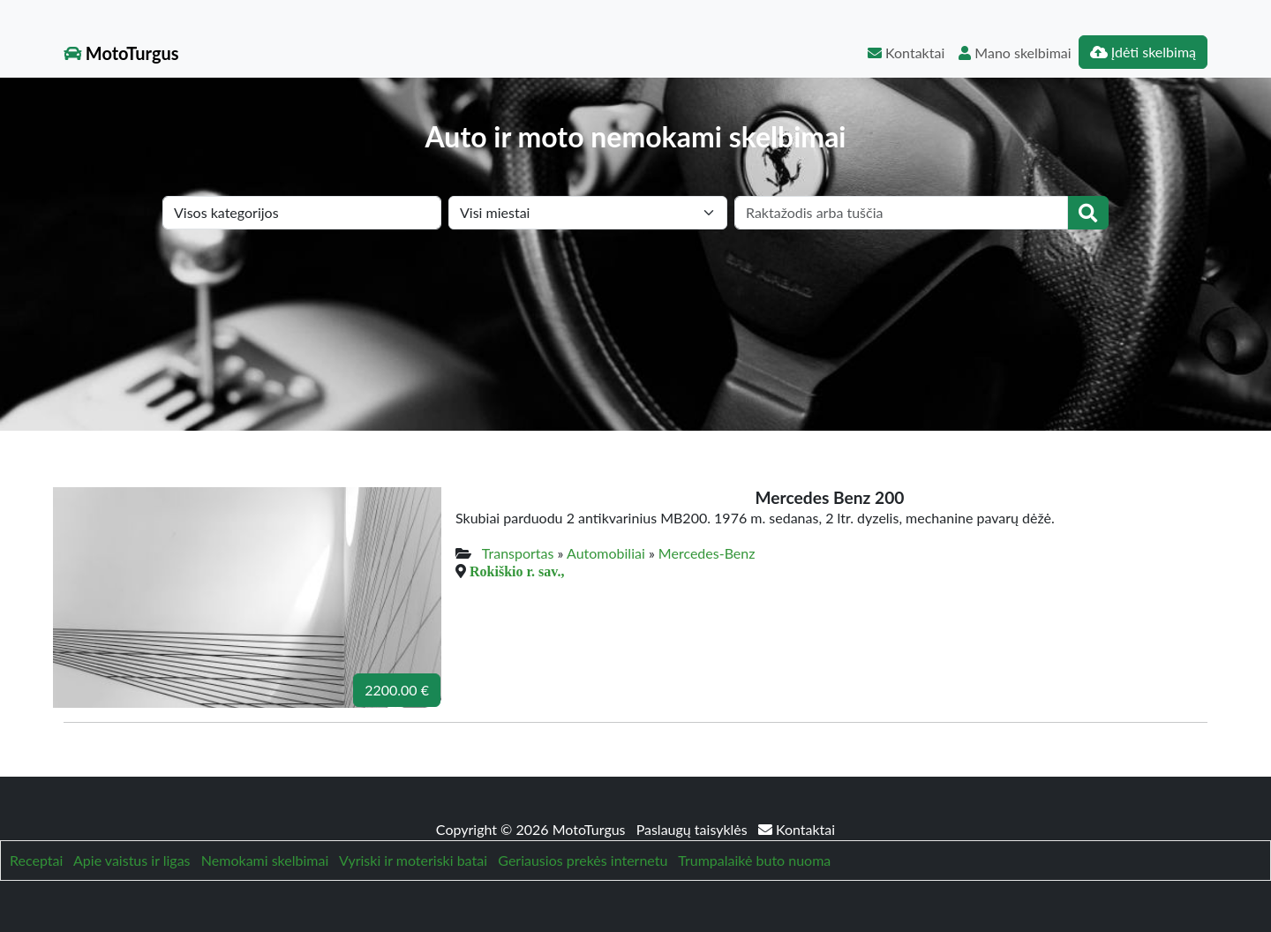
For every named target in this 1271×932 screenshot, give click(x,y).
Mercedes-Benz (707, 553)
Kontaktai (906, 52)
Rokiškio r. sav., (517, 571)
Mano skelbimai (1015, 52)
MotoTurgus (121, 53)
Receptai (36, 860)
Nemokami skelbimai (264, 860)
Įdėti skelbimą (1143, 51)
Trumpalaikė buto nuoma (754, 860)
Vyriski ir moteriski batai (413, 860)
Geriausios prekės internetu (582, 860)
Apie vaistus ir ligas (132, 860)
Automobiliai (606, 553)
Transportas (518, 553)
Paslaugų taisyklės (693, 829)
